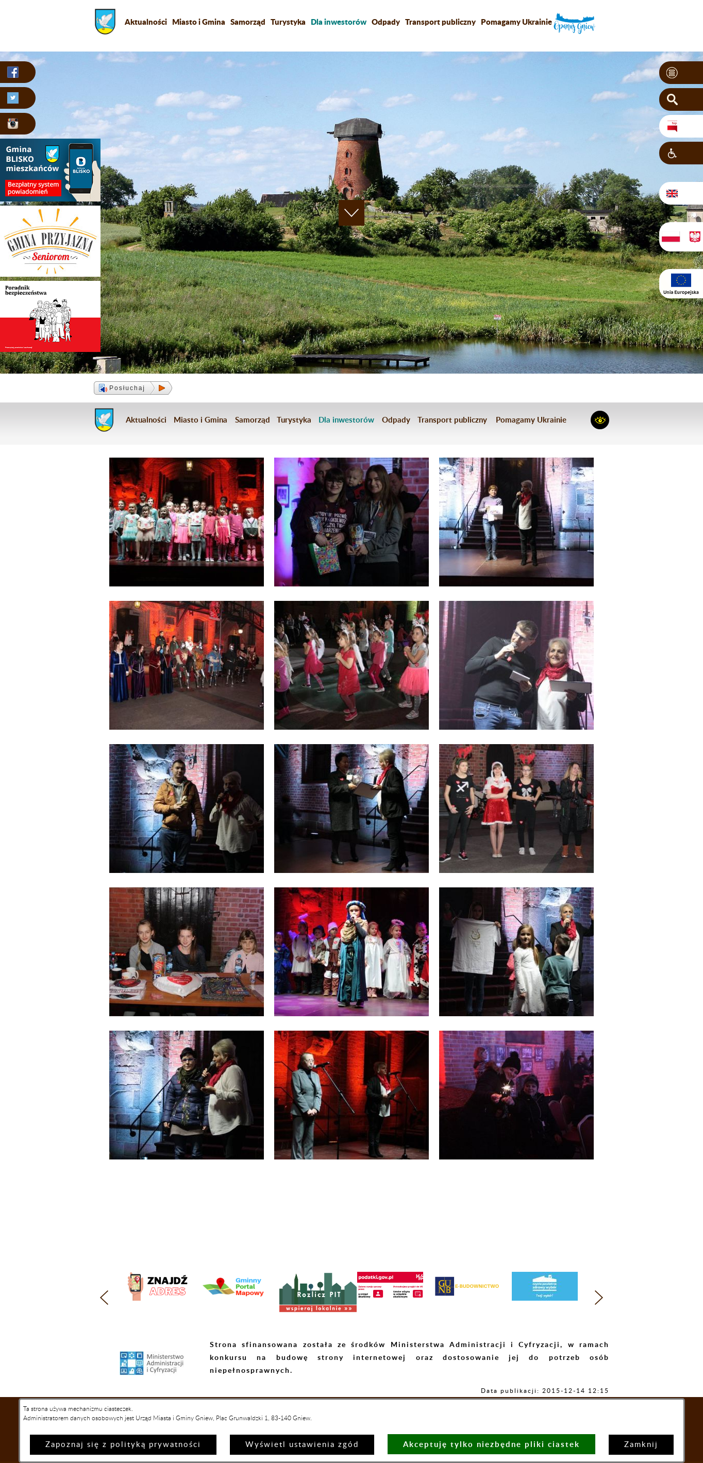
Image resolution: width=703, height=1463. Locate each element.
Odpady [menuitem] (386, 21)
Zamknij (641, 1445)
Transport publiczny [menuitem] (440, 21)
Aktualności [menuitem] (146, 21)
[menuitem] (338, 21)
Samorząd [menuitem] (247, 21)
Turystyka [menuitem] (288, 21)
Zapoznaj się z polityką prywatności (123, 1445)
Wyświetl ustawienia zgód (302, 1445)
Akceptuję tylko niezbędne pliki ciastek (491, 1444)
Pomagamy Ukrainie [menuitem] (516, 21)
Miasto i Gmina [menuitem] (198, 21)
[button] (681, 72)
